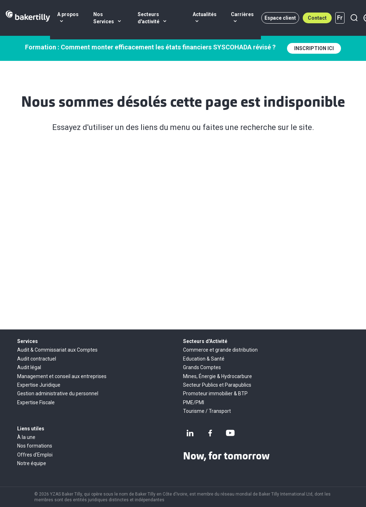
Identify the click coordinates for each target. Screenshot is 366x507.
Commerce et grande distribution (220, 350)
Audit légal (29, 367)
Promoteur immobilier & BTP (215, 393)
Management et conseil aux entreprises (62, 376)
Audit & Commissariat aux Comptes (57, 350)
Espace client (280, 18)
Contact (317, 18)
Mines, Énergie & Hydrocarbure (217, 376)
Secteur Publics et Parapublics (217, 385)
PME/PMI (193, 402)
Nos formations (34, 446)
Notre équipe (31, 463)
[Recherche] (354, 18)
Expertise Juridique (38, 385)
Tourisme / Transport (207, 411)
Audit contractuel (36, 359)
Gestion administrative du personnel (57, 393)
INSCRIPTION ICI (314, 48)
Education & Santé (203, 359)
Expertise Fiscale (36, 402)
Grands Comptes (202, 367)
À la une (26, 437)
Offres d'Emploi (35, 455)
